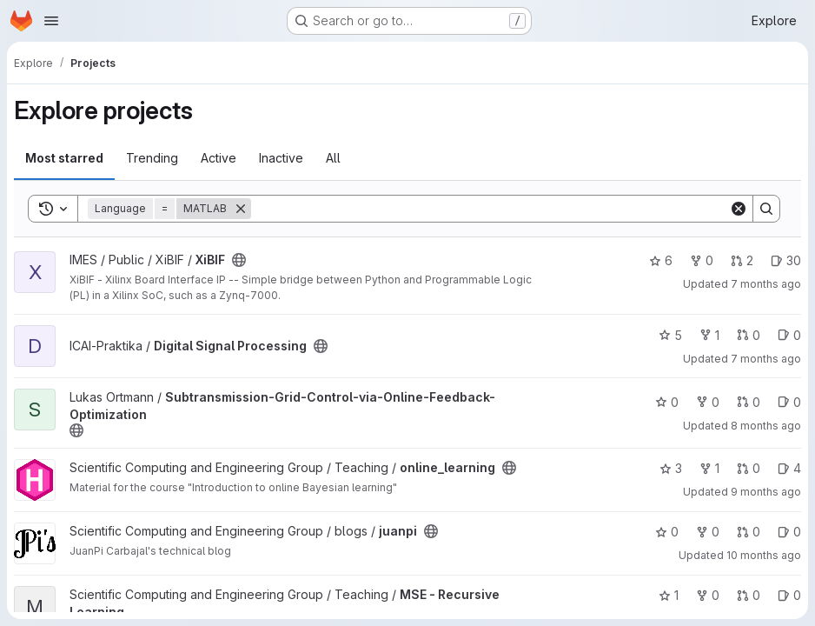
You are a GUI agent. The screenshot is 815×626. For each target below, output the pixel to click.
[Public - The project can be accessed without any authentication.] (239, 260)
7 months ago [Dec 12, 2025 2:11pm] (766, 283)
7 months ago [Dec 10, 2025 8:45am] (766, 358)
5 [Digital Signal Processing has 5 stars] (670, 335)
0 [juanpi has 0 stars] (667, 531)
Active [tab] (218, 157)
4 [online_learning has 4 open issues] (789, 468)
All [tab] (333, 157)
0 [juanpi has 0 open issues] (789, 531)
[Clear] (738, 208)
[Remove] (240, 208)
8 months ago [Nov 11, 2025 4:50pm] (766, 425)
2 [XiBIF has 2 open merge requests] (742, 260)
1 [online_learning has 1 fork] (709, 468)
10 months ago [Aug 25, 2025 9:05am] (763, 555)
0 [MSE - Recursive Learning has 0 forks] (707, 595)
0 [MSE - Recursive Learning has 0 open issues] (789, 595)
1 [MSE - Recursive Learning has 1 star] (669, 595)
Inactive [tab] (281, 157)
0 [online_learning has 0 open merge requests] (748, 468)
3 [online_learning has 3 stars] (670, 468)
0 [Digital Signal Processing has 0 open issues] (789, 335)
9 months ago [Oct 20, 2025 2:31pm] (766, 491)
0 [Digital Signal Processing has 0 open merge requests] (748, 335)
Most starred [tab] (64, 157)
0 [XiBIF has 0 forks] (701, 260)
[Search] (490, 208)
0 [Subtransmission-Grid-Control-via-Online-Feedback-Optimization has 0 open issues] (789, 402)
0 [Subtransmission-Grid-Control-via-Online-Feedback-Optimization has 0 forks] (707, 402)
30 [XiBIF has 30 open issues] (786, 260)
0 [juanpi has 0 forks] (707, 531)
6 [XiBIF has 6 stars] (661, 260)
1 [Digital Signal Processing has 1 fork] (709, 335)
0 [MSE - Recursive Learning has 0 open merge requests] (748, 595)
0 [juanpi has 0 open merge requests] (748, 531)
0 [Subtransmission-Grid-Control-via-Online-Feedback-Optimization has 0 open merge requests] (748, 402)
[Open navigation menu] (51, 21)
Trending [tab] (152, 157)
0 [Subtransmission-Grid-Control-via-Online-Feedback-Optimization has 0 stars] (667, 402)
